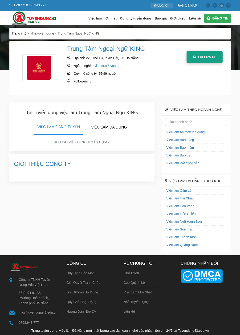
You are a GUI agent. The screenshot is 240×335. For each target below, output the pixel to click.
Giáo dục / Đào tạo (107, 66)
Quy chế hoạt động (81, 302)
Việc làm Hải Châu (180, 198)
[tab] (58, 126)
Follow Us (204, 57)
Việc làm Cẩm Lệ (178, 190)
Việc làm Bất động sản (182, 163)
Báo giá (161, 18)
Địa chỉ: (79, 58)
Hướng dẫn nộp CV (81, 311)
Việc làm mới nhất (102, 18)
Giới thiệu (177, 18)
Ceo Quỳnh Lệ (134, 282)
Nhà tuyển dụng (136, 302)
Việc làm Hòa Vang (180, 206)
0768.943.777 (29, 322)
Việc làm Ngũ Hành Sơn (184, 221)
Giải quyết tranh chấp (83, 282)
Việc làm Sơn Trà (179, 229)
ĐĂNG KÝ (161, 6)
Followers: (81, 81)
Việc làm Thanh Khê (181, 237)
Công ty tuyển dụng (135, 18)
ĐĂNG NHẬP (187, 6)
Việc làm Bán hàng (180, 140)
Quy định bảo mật (80, 273)
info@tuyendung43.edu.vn (38, 312)
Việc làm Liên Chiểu (181, 214)
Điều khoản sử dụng (82, 292)
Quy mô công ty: (86, 73)
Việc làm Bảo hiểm (180, 147)
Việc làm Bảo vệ (178, 155)
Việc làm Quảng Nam (182, 245)
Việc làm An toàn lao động (185, 132)
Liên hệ (195, 18)
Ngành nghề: (83, 66)
